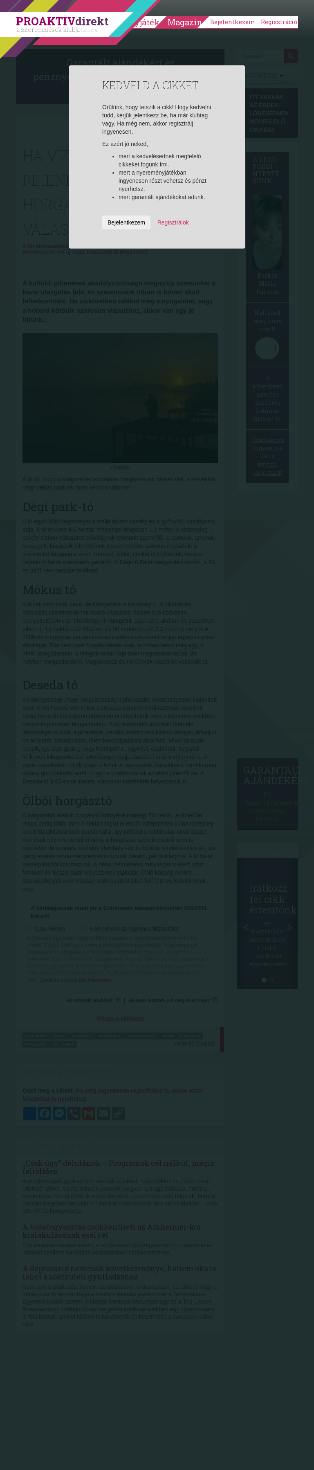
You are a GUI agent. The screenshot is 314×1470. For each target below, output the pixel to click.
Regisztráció (279, 22)
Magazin (185, 22)
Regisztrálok (173, 222)
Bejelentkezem (232, 22)
